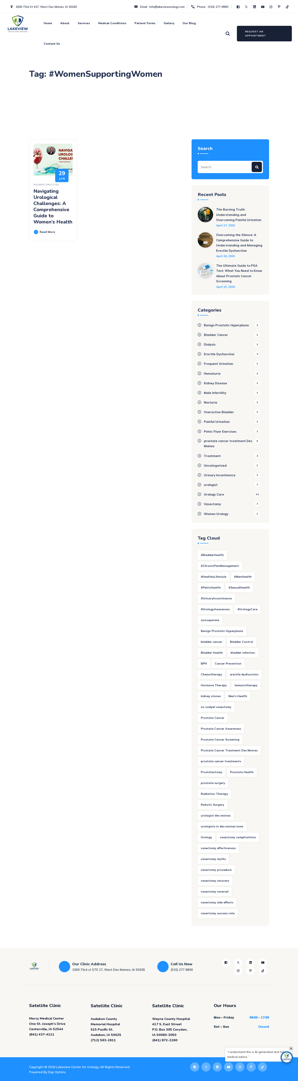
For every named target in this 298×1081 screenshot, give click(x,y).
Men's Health (237, 696)
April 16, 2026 (225, 256)
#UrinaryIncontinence (216, 598)
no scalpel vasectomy (216, 707)
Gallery (169, 23)
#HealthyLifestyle (213, 576)
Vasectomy (212, 504)
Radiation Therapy (214, 794)
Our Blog (189, 23)
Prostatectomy (211, 772)
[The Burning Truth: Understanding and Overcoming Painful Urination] (205, 217)
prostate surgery (213, 783)
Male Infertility (215, 393)
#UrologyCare (247, 609)
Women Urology (46, 184)
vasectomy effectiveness (218, 848)
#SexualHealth (239, 587)
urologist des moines (216, 815)
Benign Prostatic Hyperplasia (226, 325)
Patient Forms (145, 23)
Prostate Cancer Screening (220, 739)
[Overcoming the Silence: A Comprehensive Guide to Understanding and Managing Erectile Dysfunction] (205, 245)
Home (48, 23)
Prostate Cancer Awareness (221, 728)
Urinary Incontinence (219, 475)
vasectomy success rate (218, 913)
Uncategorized (215, 465)
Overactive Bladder (219, 412)
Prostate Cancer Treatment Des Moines (229, 750)
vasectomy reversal (214, 891)
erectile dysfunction (244, 674)
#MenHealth (243, 576)
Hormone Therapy (214, 685)
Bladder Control (241, 642)
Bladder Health (212, 652)
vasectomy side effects (217, 902)
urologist (211, 485)
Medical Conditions (112, 23)
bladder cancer (211, 642)
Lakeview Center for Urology (77, 1067)
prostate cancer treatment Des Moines (228, 443)
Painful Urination (217, 422)
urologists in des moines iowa (222, 826)
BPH (204, 663)
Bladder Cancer (216, 335)
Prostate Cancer (212, 718)
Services (84, 23)
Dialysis (210, 344)
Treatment (212, 456)
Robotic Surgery (212, 804)
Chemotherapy (211, 674)
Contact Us (52, 44)
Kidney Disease (215, 383)
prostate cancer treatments (221, 761)
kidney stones (211, 696)
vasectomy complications (238, 837)
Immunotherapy (246, 685)
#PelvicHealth (211, 587)
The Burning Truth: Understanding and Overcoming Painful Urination (238, 215)
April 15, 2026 (225, 286)
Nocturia (210, 402)
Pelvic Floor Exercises (220, 431)
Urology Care (214, 494)
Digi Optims (57, 1072)
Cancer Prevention (228, 663)
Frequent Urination (218, 364)
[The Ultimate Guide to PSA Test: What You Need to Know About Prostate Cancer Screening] (205, 276)
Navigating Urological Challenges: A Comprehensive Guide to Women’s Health (52, 206)
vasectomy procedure (216, 870)
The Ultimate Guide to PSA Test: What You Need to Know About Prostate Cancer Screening (239, 273)
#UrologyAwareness (215, 609)
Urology (206, 837)
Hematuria (212, 373)
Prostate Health (241, 772)
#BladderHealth (212, 555)
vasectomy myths (213, 859)
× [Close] (291, 1048)
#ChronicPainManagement (220, 566)
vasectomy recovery (215, 880)
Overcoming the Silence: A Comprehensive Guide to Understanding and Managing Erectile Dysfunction (239, 243)
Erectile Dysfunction (219, 354)
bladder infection (243, 652)
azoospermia (210, 620)
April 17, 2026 (225, 225)
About (65, 23)
